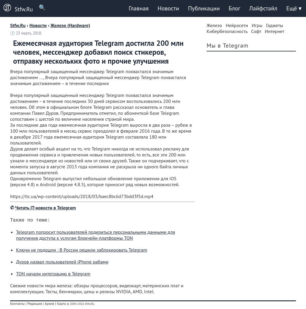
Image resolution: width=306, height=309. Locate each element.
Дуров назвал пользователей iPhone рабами (62, 263)
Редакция (34, 304)
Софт (256, 31)
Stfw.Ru (16, 8)
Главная (139, 8)
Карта (61, 304)
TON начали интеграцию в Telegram (53, 275)
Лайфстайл (263, 8)
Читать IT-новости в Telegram (45, 208)
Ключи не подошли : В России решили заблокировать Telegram (81, 251)
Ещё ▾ (294, 8)
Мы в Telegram (228, 45)
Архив (49, 304)
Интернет (275, 31)
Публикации (204, 8)
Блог (234, 8)
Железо (214, 25)
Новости (168, 8)
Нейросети (237, 25)
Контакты (17, 304)
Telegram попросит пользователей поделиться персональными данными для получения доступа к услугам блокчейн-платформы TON (95, 236)
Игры (257, 25)
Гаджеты (274, 25)
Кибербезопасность (227, 31)
